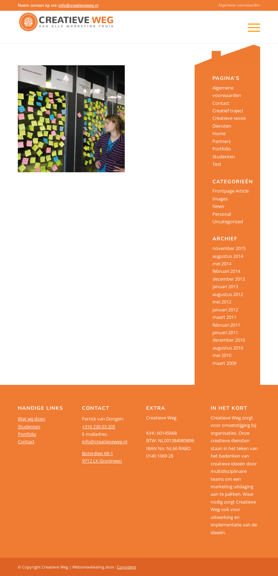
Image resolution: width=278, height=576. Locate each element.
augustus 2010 (227, 348)
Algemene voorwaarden (239, 5)
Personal (221, 214)
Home (219, 133)
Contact (220, 103)
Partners (221, 141)
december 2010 (228, 340)
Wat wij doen (31, 419)
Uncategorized (227, 221)
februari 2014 (226, 271)
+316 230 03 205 (98, 426)
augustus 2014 (227, 256)
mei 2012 (221, 302)
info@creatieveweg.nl (78, 5)
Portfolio (221, 149)
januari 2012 (225, 309)
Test (216, 164)
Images (220, 198)
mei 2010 (221, 355)
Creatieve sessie (229, 118)
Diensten (221, 126)
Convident (126, 567)
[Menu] (244, 27)
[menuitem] (237, 5)
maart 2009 (224, 363)
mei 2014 (221, 263)
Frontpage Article (230, 191)
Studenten (223, 156)
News (218, 206)
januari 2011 (225, 332)
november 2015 (229, 248)
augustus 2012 (227, 294)
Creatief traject (227, 110)
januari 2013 (225, 286)
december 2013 (228, 279)
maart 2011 (224, 317)
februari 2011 (226, 325)
